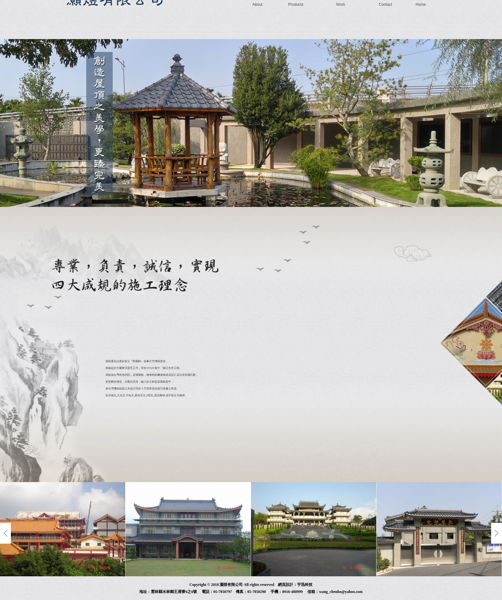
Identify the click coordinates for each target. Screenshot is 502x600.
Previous (5, 533)
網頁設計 (285, 584)
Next (496, 533)
